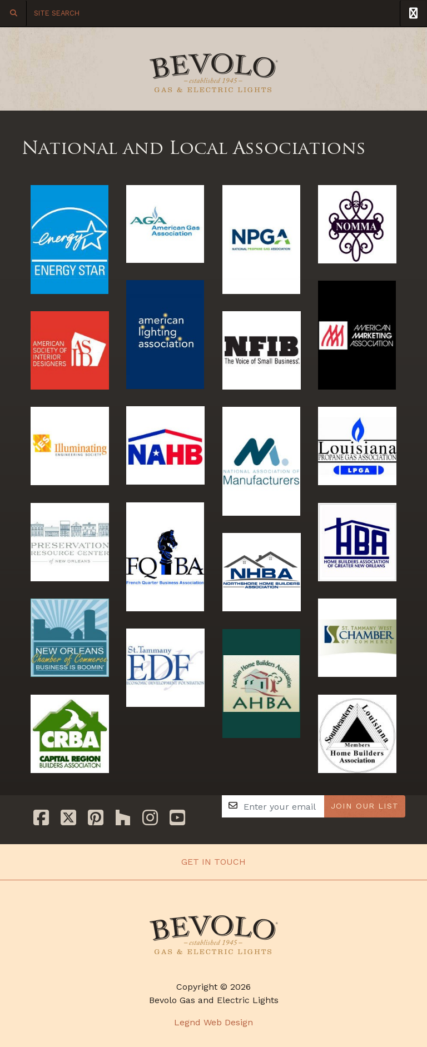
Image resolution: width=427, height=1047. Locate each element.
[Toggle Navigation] (413, 13)
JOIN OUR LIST (365, 805)
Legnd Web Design (213, 1022)
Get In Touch (213, 861)
